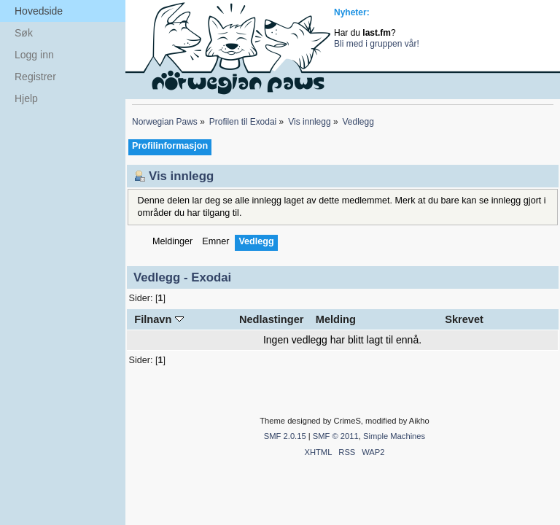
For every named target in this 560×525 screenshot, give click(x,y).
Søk (24, 33)
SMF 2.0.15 (285, 436)
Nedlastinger (271, 319)
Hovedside (39, 11)
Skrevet (464, 319)
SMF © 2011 (336, 436)
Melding (336, 319)
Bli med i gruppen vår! (376, 44)
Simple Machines (394, 436)
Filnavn (158, 319)
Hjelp (26, 98)
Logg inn (34, 55)
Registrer (35, 76)
